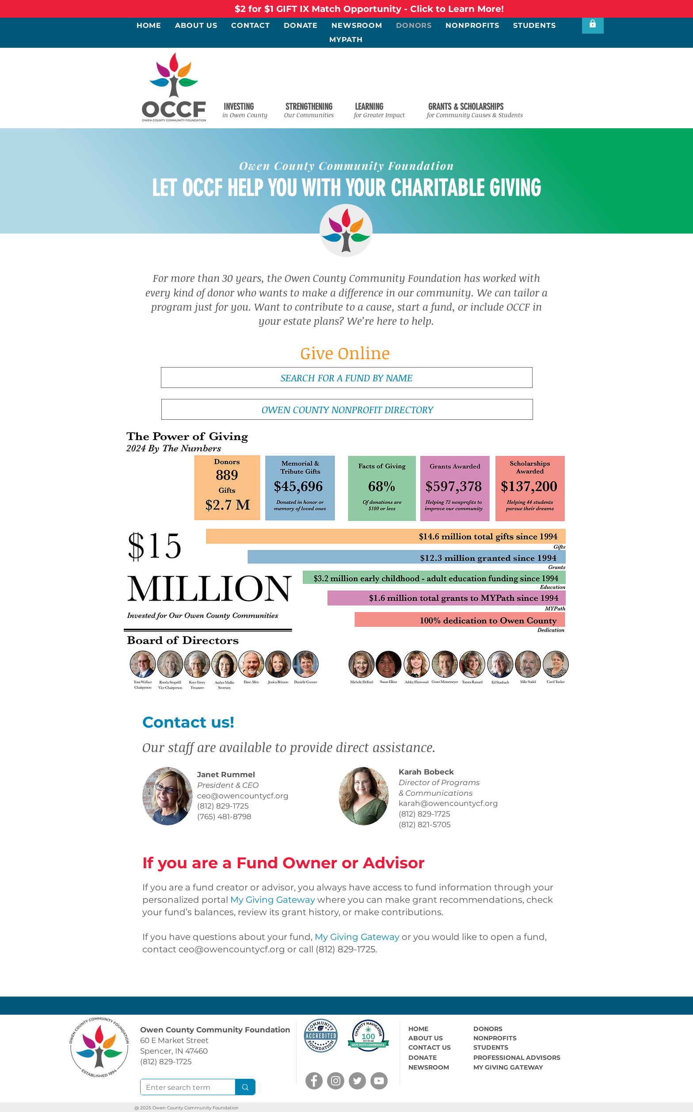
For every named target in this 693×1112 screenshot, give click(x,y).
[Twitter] (357, 1080)
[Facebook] (314, 1080)
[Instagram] (335, 1080)
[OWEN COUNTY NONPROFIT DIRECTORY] (347, 409)
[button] (238, 106)
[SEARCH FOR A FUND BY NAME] (347, 377)
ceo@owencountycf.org (243, 795)
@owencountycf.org (239, 949)
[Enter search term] (181, 1087)
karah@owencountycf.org (448, 803)
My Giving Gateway (272, 899)
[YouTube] (379, 1080)
